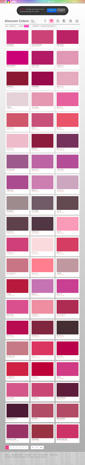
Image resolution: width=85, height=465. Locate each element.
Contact (7, 454)
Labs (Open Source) (16, 454)
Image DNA (77, 21)
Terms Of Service (43, 454)
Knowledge (28, 454)
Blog (34, 454)
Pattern (70, 21)
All (45, 21)
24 (36, 447)
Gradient (64, 21)
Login (61, 10)
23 (32, 447)
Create (52, 2)
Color (51, 21)
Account (74, 2)
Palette (58, 21)
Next (41, 447)
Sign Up (51, 10)
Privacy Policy (54, 454)
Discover (63, 2)
